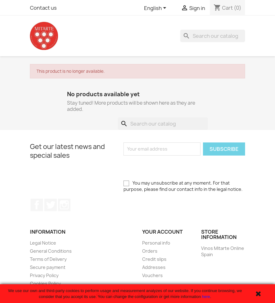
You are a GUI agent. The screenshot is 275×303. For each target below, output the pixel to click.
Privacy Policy (44, 275)
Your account (162, 231)
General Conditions (51, 251)
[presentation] (170, 168)
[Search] (212, 36)
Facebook (37, 205)
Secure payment (47, 267)
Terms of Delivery (48, 259)
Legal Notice (43, 243)
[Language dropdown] (156, 8)
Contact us (43, 7)
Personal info (156, 243)
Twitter (50, 205)
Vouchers (152, 275)
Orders (149, 251)
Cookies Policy (45, 283)
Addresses (154, 267)
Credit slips (154, 259)
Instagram (64, 205)
